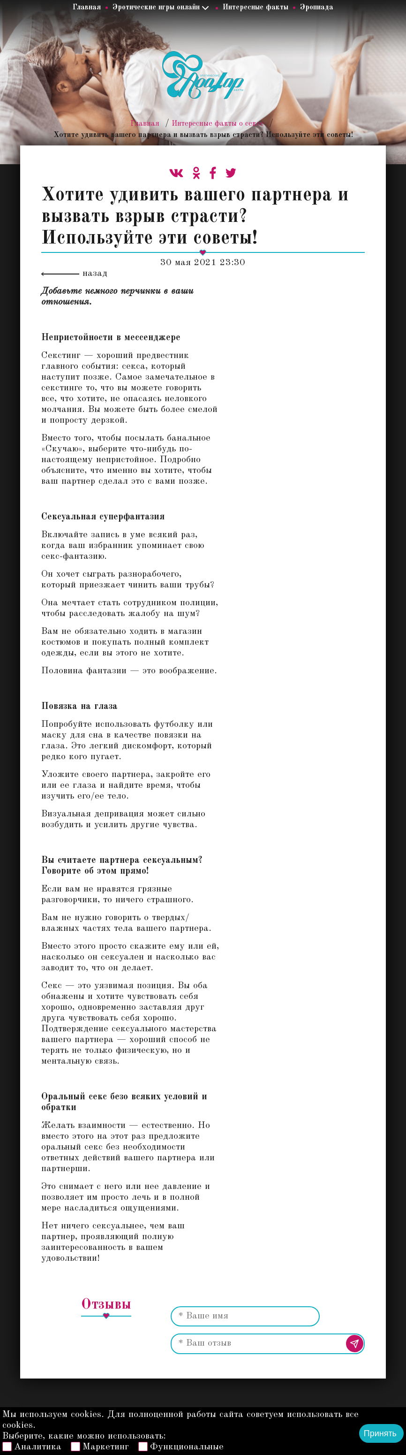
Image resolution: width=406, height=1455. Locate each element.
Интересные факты (255, 7)
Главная (87, 7)
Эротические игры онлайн (156, 7)
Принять (380, 1433)
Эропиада (316, 7)
